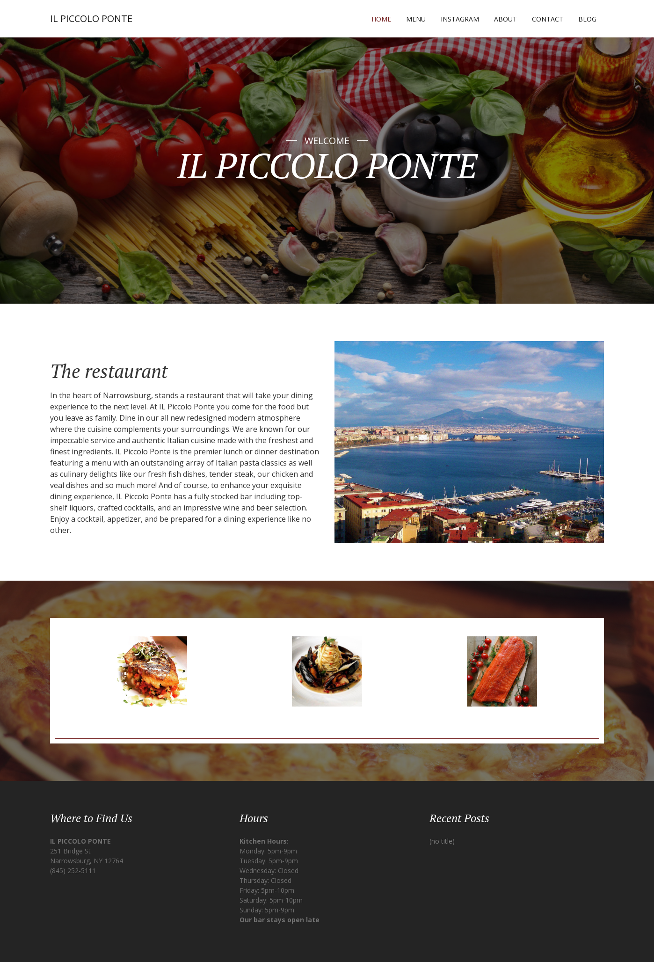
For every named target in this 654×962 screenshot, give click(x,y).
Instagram (460, 19)
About (505, 19)
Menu (416, 19)
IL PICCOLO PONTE (91, 18)
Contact (547, 19)
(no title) (442, 841)
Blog (587, 19)
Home (381, 19)
